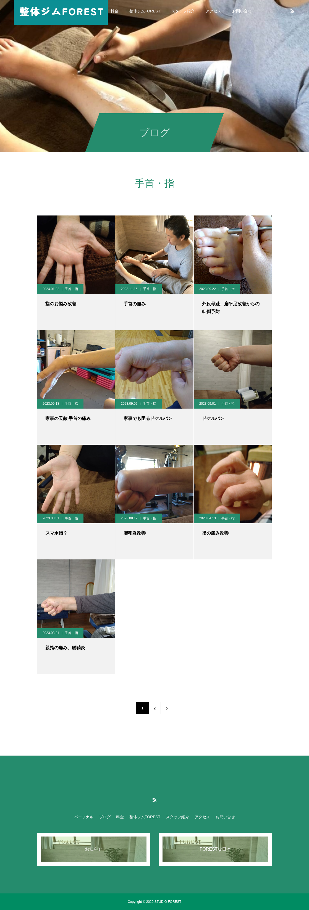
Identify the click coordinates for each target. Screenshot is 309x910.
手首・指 (71, 289)
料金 (114, 11)
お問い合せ (242, 11)
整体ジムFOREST (145, 11)
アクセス (213, 11)
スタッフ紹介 (183, 11)
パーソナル (83, 817)
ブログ (105, 817)
